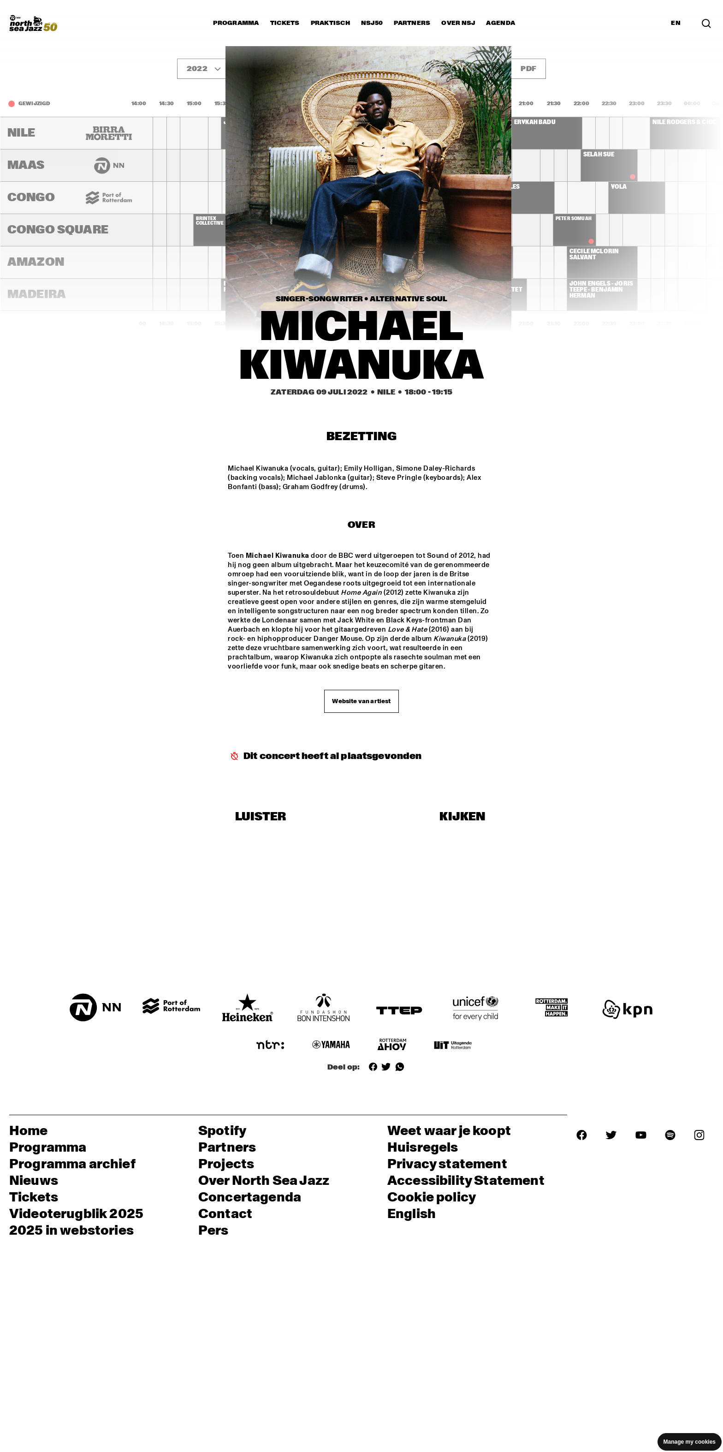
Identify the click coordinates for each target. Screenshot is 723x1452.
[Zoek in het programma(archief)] (706, 23)
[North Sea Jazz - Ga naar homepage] (33, 23)
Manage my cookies (690, 1442)
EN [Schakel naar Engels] (676, 23)
